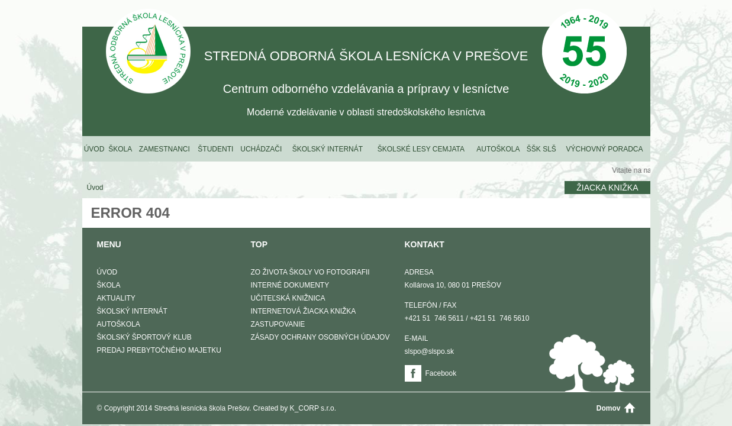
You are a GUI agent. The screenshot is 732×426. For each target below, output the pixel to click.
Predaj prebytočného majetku (159, 350)
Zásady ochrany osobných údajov (320, 337)
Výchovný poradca (604, 149)
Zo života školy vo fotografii (310, 272)
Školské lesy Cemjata (421, 149)
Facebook (441, 373)
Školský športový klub (144, 337)
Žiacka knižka (607, 187)
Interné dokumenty (290, 285)
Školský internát (327, 149)
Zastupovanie (278, 324)
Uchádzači (261, 149)
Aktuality (116, 298)
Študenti (215, 149)
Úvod (94, 149)
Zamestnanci (164, 149)
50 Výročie (584, 52)
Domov (608, 408)
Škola (120, 149)
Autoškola (498, 149)
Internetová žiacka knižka (303, 311)
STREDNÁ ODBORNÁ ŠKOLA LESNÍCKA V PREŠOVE (148, 52)
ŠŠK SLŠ (541, 149)
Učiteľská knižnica (288, 298)
